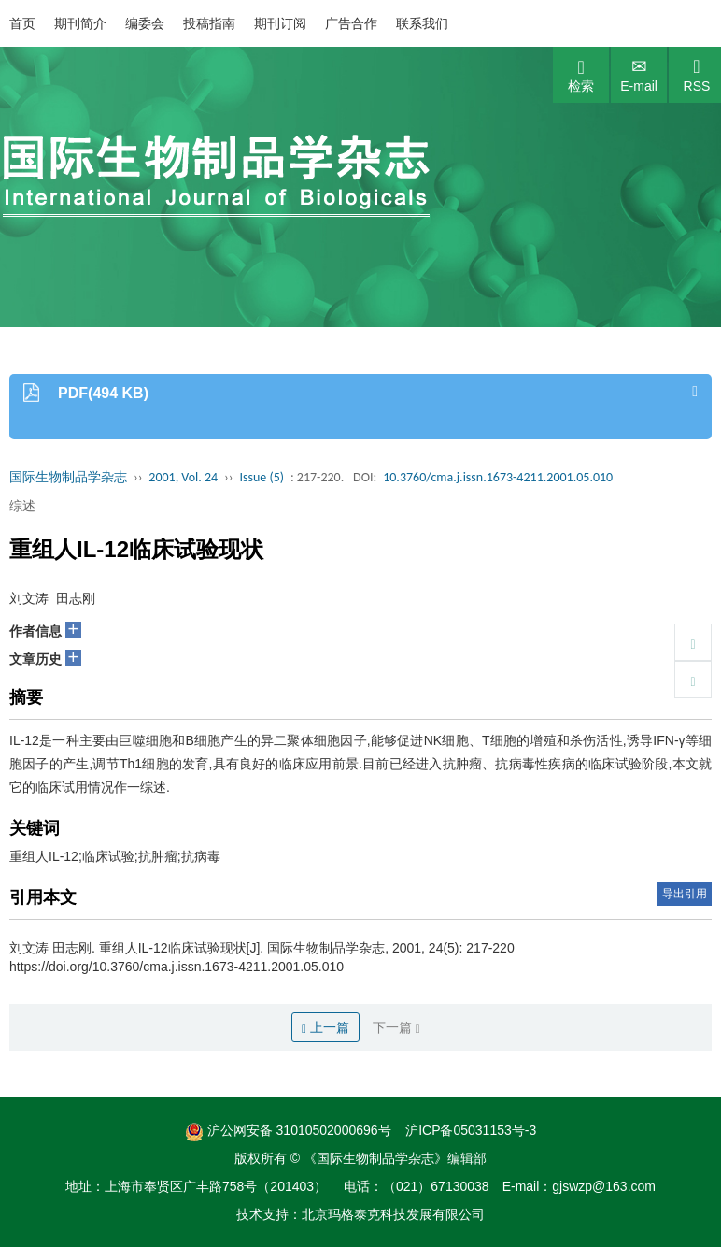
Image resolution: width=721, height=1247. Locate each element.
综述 (22, 505)
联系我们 (422, 23)
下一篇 (396, 1028)
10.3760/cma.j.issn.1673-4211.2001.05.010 (498, 477)
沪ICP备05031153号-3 (470, 1130)
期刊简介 (80, 23)
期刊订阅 (280, 23)
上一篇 (325, 1028)
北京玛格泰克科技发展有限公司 (393, 1214)
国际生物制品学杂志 (68, 477)
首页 (22, 23)
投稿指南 (209, 23)
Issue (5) (261, 477)
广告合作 (351, 23)
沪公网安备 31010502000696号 (288, 1130)
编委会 (144, 23)
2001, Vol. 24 (183, 477)
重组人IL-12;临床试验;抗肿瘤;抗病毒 (114, 856)
